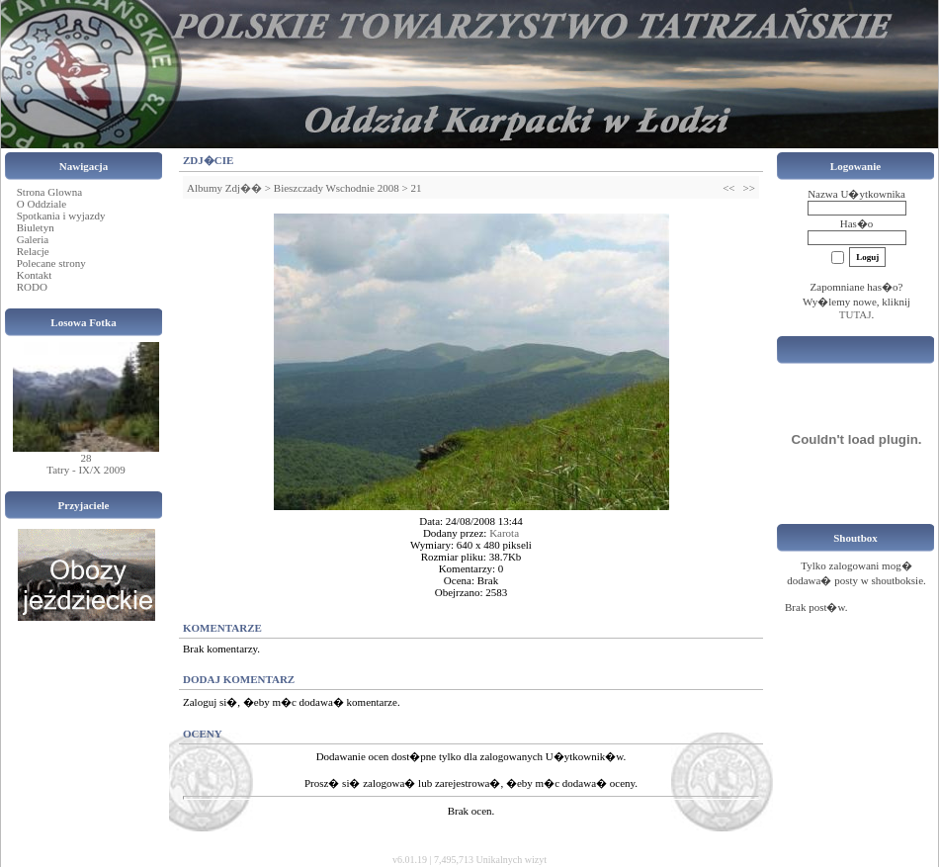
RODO (32, 287)
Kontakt (34, 275)
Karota (504, 533)
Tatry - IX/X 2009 (86, 470)
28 (86, 458)
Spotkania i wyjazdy (61, 215)
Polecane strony (51, 263)
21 (415, 188)
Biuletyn (35, 227)
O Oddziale (41, 204)
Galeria (32, 239)
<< (728, 188)
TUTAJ (855, 314)
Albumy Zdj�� (224, 188)
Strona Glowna (49, 192)
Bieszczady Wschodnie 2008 (336, 188)
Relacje (33, 251)
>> (749, 188)
